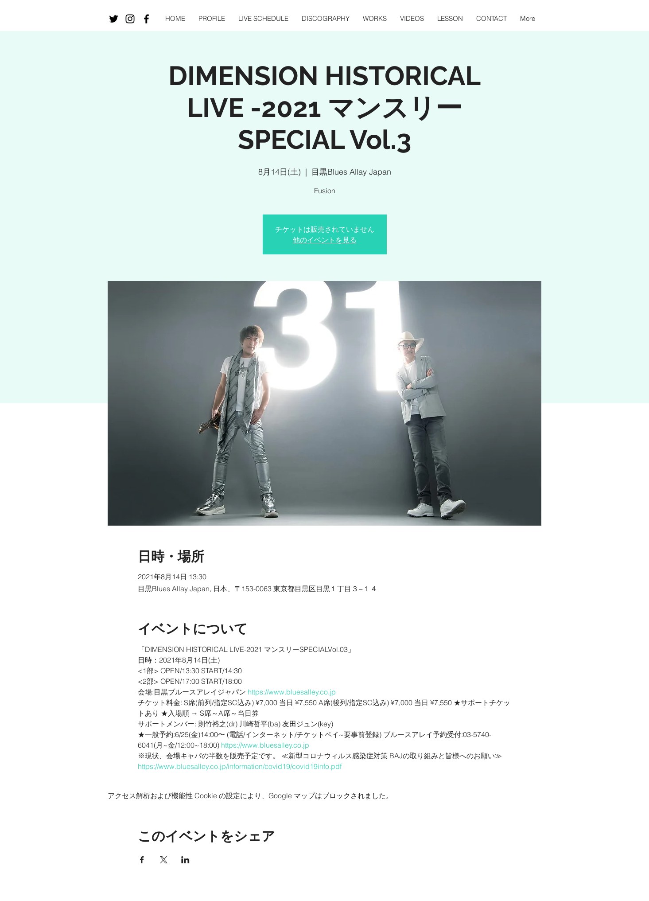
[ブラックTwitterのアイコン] (114, 19)
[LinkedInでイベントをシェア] (185, 859)
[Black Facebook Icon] (146, 19)
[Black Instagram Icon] (130, 19)
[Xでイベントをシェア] (163, 859)
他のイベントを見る (325, 239)
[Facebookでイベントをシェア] (142, 859)
